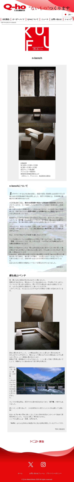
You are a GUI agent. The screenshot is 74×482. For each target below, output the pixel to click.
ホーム (20, 473)
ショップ (68, 19)
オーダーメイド (18, 19)
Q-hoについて (32, 19)
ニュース (44, 19)
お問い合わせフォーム (37, 473)
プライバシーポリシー (54, 473)
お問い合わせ (56, 19)
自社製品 (5, 19)
